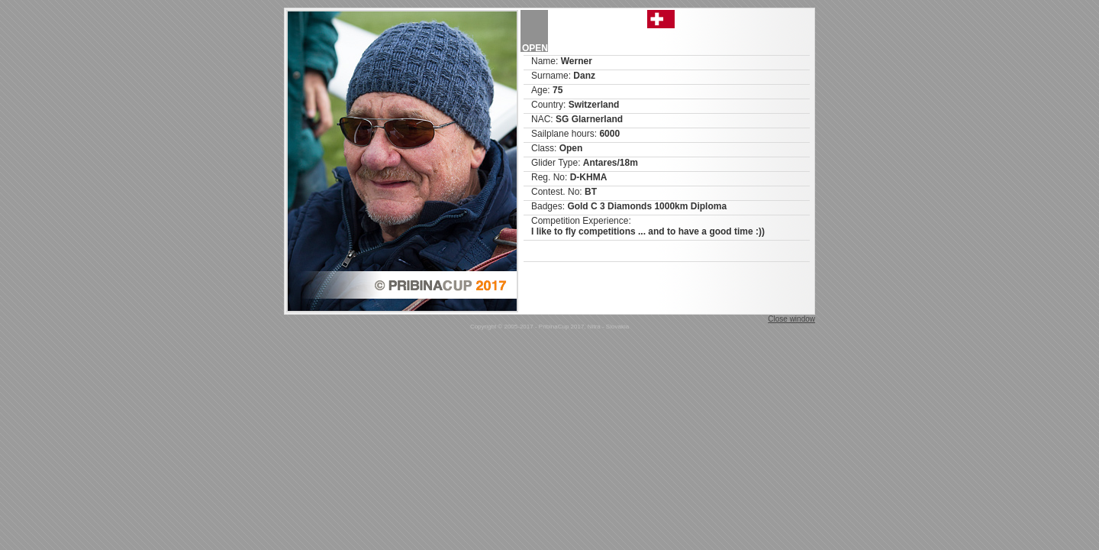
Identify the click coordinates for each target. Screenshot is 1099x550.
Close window (791, 319)
